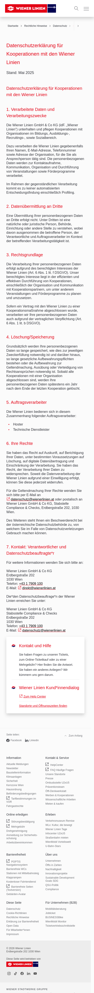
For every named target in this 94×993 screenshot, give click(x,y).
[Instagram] (8, 973)
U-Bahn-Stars (53, 846)
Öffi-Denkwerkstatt (55, 791)
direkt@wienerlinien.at (39, 588)
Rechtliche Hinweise (17, 917)
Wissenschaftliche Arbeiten (60, 799)
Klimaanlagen (14, 776)
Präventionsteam (54, 786)
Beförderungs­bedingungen (21, 793)
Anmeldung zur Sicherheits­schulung (21, 837)
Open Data (12, 925)
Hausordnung (14, 789)
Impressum (12, 934)
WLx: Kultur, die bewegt (58, 825)
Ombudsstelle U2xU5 (57, 782)
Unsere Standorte (55, 774)
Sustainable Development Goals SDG (59, 879)
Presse (49, 778)
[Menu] (86, 8)
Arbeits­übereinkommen (19, 842)
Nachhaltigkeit (53, 869)
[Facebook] (22, 973)
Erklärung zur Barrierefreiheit (22, 921)
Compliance (52, 889)
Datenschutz (13, 908)
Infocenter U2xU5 (55, 833)
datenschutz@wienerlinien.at (32, 499)
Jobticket (50, 913)
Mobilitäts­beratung (55, 908)
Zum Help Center (34, 696)
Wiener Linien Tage (56, 829)
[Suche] (76, 8)
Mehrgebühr (18, 826)
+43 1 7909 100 (31, 583)
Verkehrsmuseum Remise (59, 820)
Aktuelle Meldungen (17, 764)
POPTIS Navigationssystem (18, 863)
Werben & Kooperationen (59, 795)
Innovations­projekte (56, 873)
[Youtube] (35, 973)
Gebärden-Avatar (16, 894)
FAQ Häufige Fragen (62, 770)
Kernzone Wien (15, 785)
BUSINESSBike (54, 917)
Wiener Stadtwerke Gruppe (27, 989)
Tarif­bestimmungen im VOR (21, 800)
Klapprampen (13, 877)
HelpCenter (56, 764)
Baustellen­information (18, 772)
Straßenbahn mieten (56, 837)
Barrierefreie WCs (16, 869)
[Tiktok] (15, 973)
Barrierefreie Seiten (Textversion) (19, 888)
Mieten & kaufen (54, 803)
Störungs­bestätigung (22, 821)
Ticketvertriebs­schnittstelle (60, 925)
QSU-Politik (52, 885)
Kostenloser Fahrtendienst (21, 881)
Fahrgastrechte (14, 806)
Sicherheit (12, 781)
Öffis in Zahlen (53, 865)
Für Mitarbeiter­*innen (18, 930)
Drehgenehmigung (16, 830)
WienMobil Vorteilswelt (58, 841)
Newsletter (12, 768)
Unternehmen (53, 860)
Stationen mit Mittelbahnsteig (22, 873)
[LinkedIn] (28, 973)
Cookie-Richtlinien (16, 913)
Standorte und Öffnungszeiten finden (43, 705)
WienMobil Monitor (55, 921)
